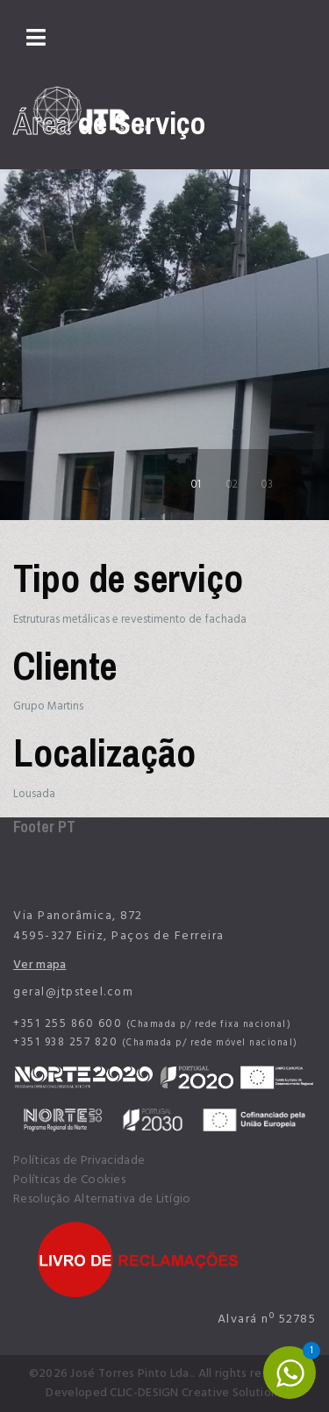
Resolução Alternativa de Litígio (102, 1199)
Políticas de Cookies (69, 1179)
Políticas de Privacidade (79, 1160)
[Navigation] (36, 39)
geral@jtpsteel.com (73, 992)
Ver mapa (39, 965)
